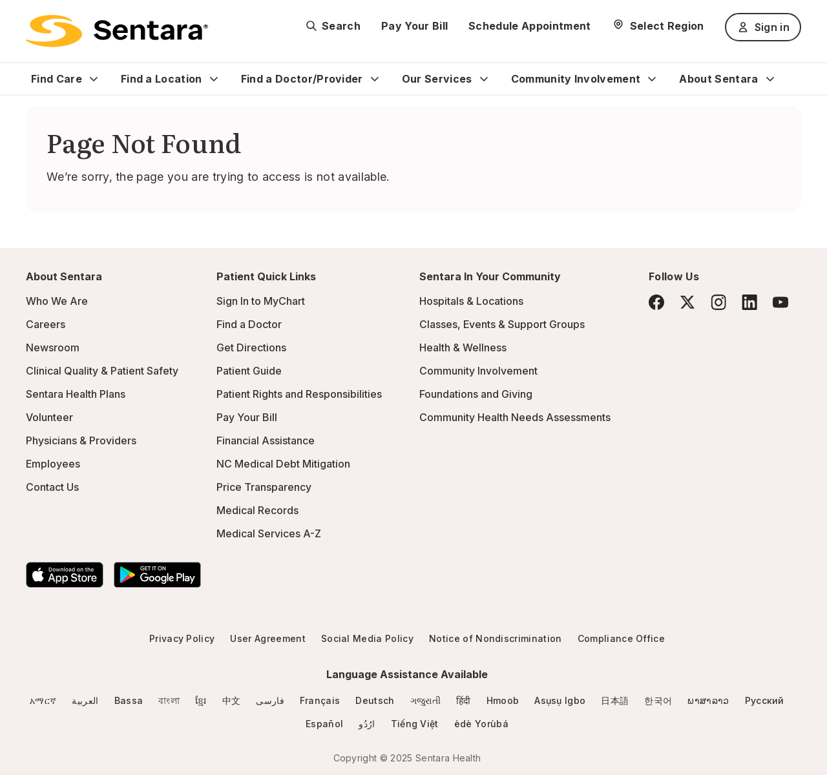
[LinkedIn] (749, 301)
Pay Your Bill (414, 25)
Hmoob (503, 700)
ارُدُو (367, 723)
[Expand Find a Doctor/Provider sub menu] (374, 78)
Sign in (763, 27)
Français (320, 700)
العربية (85, 700)
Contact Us (52, 486)
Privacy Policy (182, 638)
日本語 (615, 700)
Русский (764, 700)
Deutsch (374, 700)
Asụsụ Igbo (559, 700)
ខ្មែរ (201, 700)
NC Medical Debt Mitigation (283, 463)
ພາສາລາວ (708, 700)
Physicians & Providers (81, 440)
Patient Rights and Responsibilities (299, 394)
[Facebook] (656, 302)
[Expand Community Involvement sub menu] (651, 78)
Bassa (128, 700)
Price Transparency (263, 486)
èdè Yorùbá (481, 723)
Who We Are (57, 300)
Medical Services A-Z (268, 533)
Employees (53, 463)
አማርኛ (43, 700)
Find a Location (161, 78)
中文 (231, 700)
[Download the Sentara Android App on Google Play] (157, 575)
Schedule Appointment (529, 25)
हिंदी (463, 700)
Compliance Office (621, 638)
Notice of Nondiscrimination (495, 638)
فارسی (270, 700)
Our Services (437, 78)
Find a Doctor (249, 324)
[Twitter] (687, 302)
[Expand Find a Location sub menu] (213, 78)
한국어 (658, 700)
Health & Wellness (463, 347)
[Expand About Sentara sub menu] (770, 78)
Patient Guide (249, 370)
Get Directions (251, 347)
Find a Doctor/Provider (302, 78)
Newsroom (52, 347)
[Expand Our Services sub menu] (483, 78)
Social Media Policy (367, 638)
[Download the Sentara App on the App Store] (64, 575)
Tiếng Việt (415, 723)
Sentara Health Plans (75, 394)
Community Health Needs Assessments (515, 417)
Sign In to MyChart (260, 300)
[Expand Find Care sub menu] (93, 78)
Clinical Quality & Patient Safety (102, 370)
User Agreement (267, 638)
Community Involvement (576, 78)
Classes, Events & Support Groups (502, 324)
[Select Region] (658, 26)
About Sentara (718, 78)
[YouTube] (780, 302)
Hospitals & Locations (471, 300)
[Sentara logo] (117, 31)
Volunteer (49, 417)
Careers (45, 324)
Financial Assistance (265, 440)
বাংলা (169, 700)
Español (324, 723)
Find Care (56, 78)
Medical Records (257, 510)
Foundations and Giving (475, 394)
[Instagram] (718, 301)
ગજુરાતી (425, 700)
